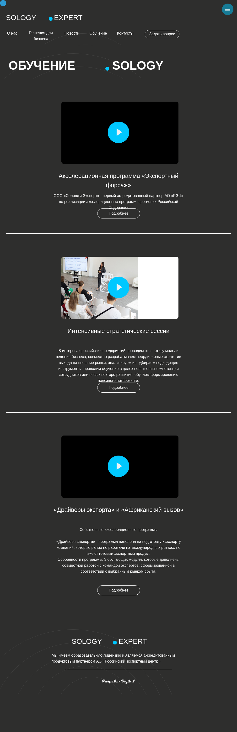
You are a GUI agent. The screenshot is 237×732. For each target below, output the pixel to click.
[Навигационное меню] (227, 9)
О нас (12, 33)
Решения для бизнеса (41, 36)
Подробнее (119, 213)
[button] (118, 132)
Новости (72, 33)
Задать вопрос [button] (162, 34)
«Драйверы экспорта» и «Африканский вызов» (118, 509)
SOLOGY (21, 17)
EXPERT (68, 17)
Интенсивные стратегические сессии (119, 330)
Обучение (98, 33)
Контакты (125, 33)
